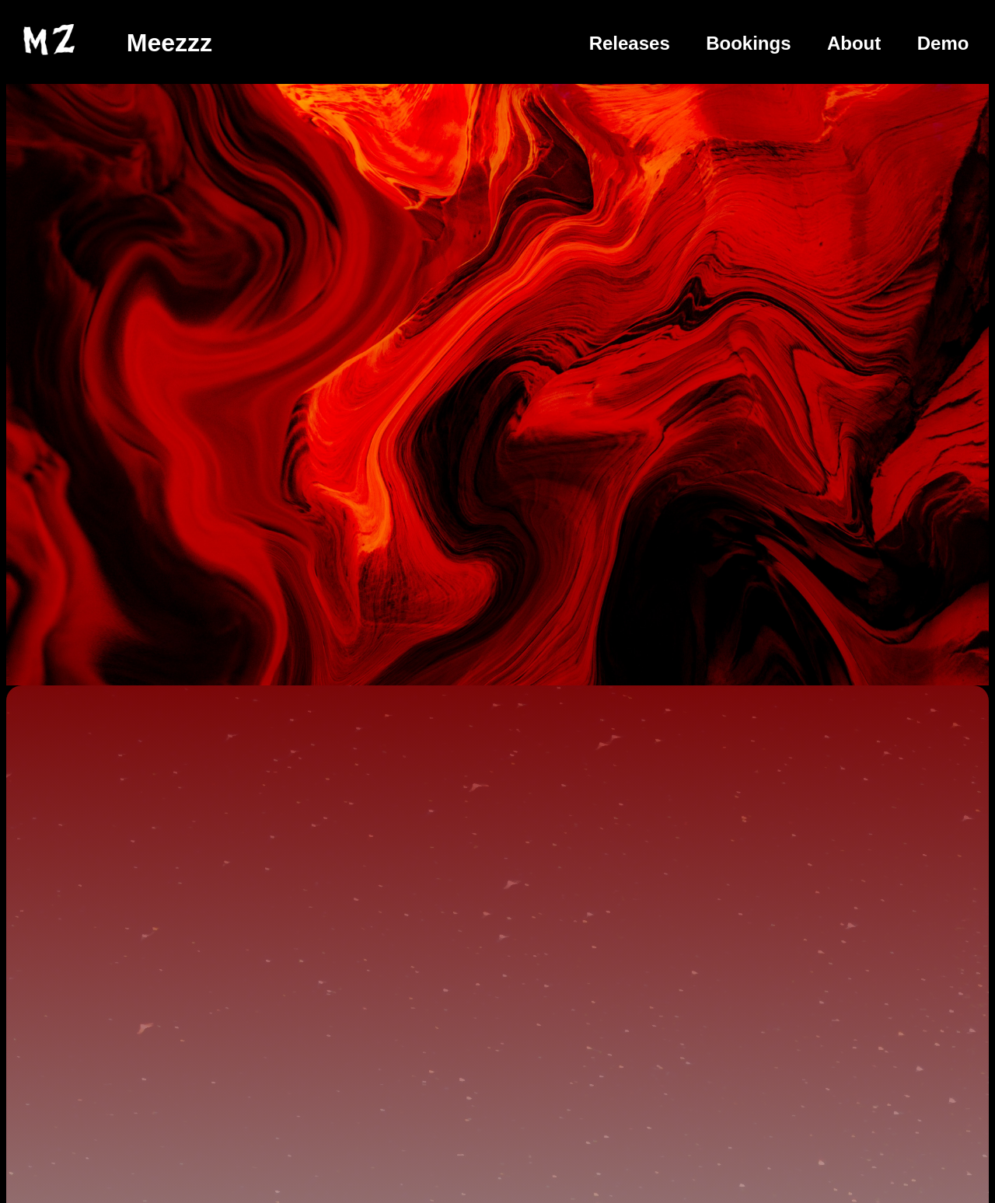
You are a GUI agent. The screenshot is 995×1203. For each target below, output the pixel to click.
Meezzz (169, 43)
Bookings (748, 43)
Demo (943, 43)
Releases (629, 43)
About (854, 43)
